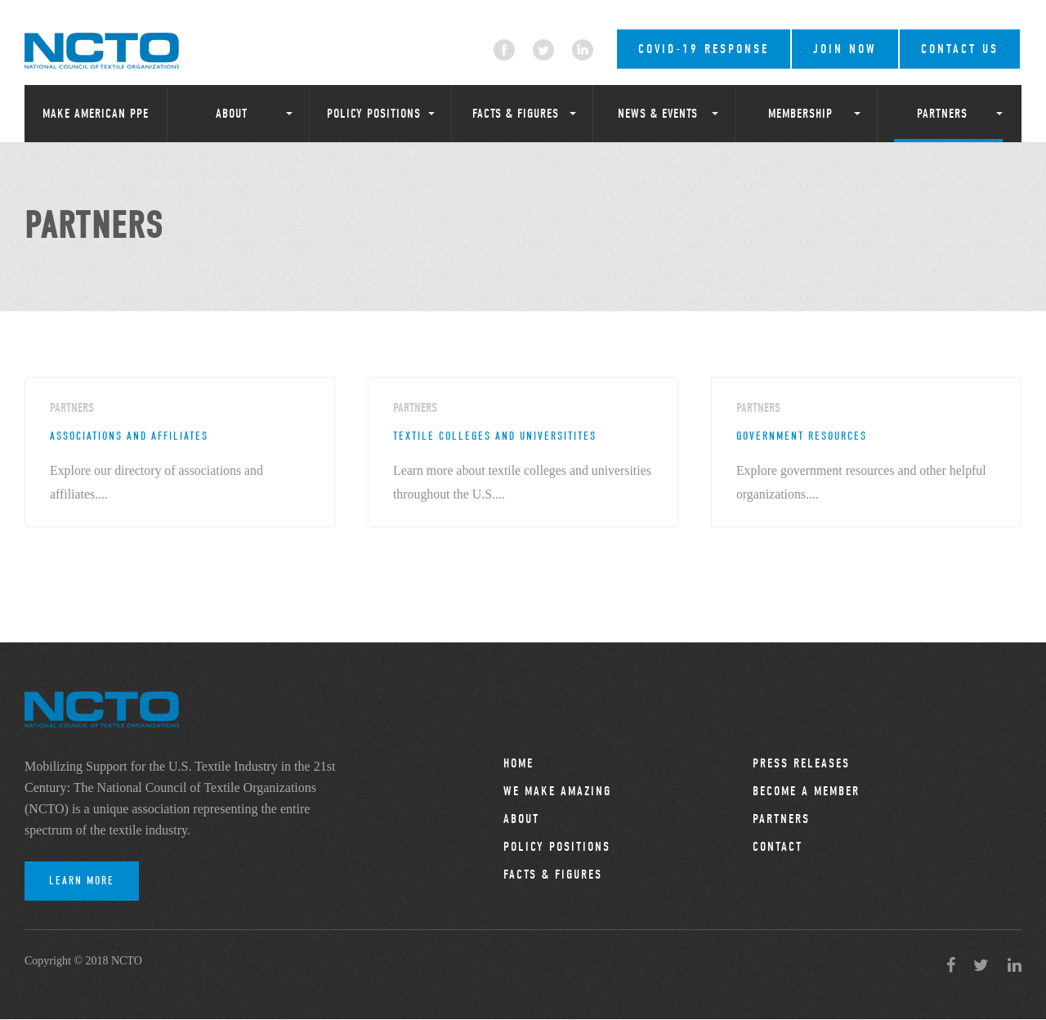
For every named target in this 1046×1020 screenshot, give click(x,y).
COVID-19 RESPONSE (703, 49)
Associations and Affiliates (129, 436)
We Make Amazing (557, 792)
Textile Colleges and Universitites (495, 436)
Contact (777, 847)
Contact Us (960, 49)
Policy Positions (374, 113)
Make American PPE (95, 113)
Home (518, 764)
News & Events (658, 113)
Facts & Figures (515, 113)
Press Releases (801, 764)
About (232, 113)
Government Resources (801, 436)
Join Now (845, 49)
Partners (942, 113)
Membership (800, 113)
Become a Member (806, 792)
